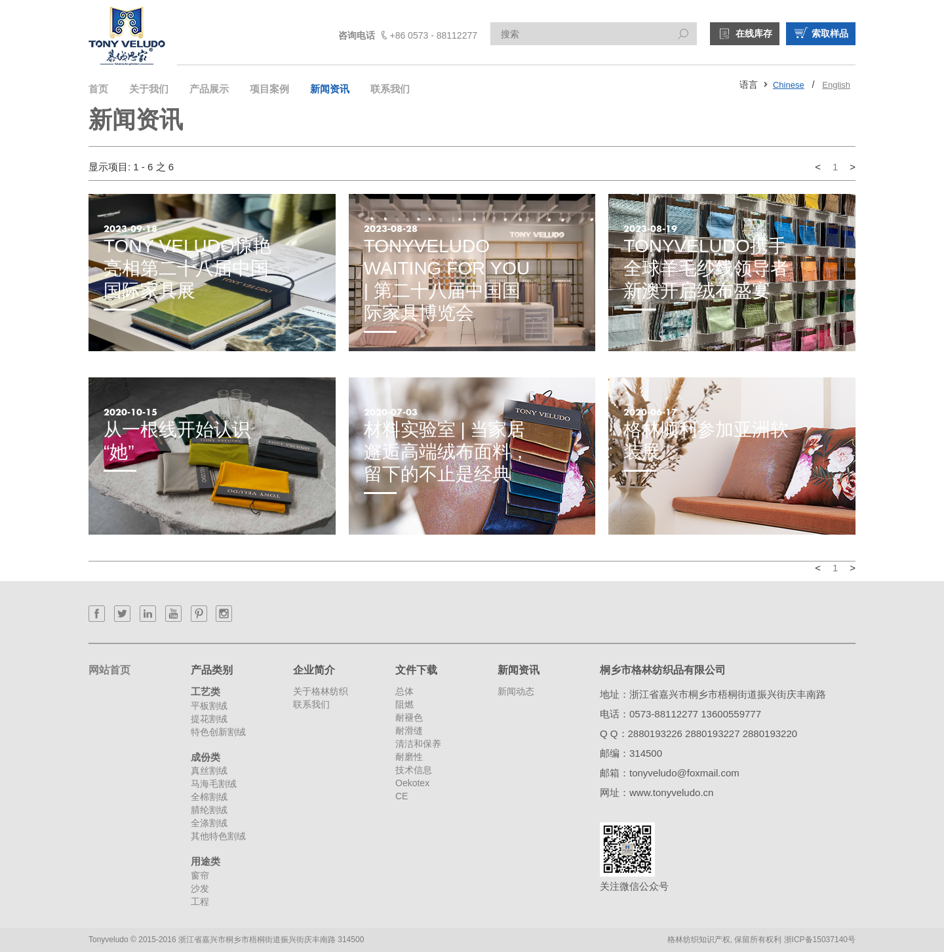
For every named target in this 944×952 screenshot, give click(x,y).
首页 (98, 88)
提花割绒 (209, 719)
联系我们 (390, 88)
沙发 (200, 888)
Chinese (788, 85)
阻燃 (404, 704)
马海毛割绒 (214, 783)
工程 (200, 901)
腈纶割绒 (209, 810)
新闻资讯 (329, 88)
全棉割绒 (209, 796)
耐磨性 (409, 757)
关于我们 (148, 88)
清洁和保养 (418, 743)
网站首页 (109, 670)
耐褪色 (409, 717)
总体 (404, 691)
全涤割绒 (209, 823)
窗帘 (200, 875)
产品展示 (209, 88)
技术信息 (413, 770)
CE (401, 796)
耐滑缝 (409, 730)
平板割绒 (209, 705)
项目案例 (269, 88)
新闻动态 (516, 691)
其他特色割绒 (218, 836)
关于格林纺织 (320, 691)
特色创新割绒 (218, 732)
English (836, 85)
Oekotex (412, 783)
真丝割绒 (209, 770)
